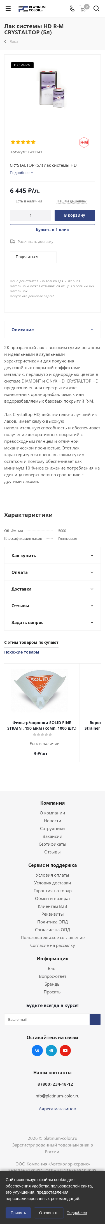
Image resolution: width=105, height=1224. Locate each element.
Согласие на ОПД (52, 929)
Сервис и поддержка (52, 865)
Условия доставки (52, 883)
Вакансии (52, 836)
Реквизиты (52, 914)
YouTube (65, 1050)
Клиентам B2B (52, 906)
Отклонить (49, 1213)
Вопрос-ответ (52, 976)
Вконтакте (37, 1050)
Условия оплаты (52, 875)
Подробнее (77, 1212)
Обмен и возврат (52, 898)
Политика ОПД (52, 922)
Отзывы (52, 852)
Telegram (51, 1050)
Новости (52, 820)
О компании (52, 813)
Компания (52, 803)
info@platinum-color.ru (57, 1096)
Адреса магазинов (57, 1108)
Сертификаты (52, 844)
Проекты (53, 992)
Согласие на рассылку (52, 945)
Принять (18, 1213)
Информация (52, 959)
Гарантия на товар (53, 890)
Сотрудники (52, 828)
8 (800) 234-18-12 (55, 1084)
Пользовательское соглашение (53, 937)
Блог (52, 968)
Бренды (52, 984)
